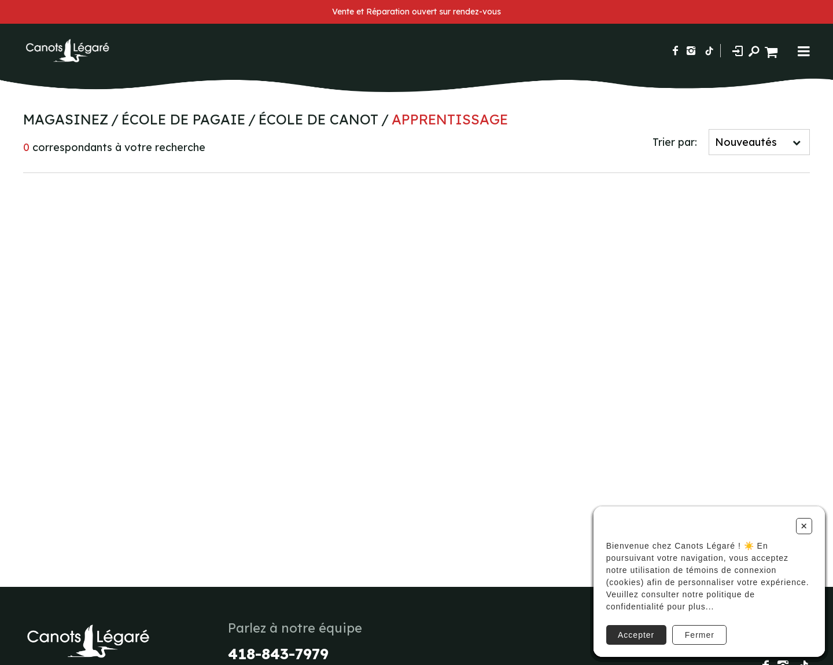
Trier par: (675, 142)
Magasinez (65, 119)
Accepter (632, 626)
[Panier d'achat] (772, 51)
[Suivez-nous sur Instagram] (691, 50)
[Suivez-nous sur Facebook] (675, 50)
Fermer (697, 626)
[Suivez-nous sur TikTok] (709, 50)
